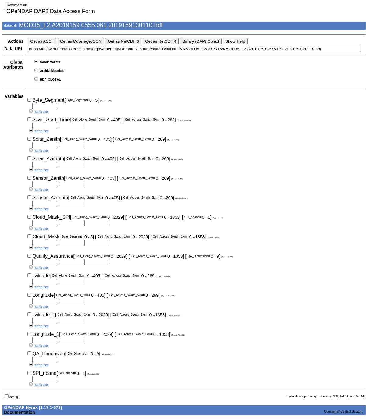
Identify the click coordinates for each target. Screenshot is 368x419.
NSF (335, 396)
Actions (15, 41)
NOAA (360, 396)
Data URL (13, 48)
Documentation (19, 412)
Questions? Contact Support (343, 411)
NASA (344, 396)
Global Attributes (13, 64)
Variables (14, 96)
